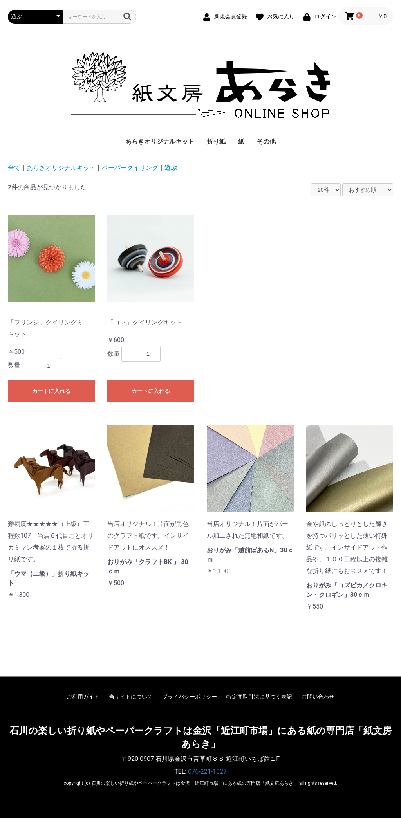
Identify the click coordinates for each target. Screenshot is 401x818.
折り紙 (216, 141)
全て (14, 167)
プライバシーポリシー (189, 697)
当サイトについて (131, 697)
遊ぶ (170, 167)
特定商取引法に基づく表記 (259, 697)
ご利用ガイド (83, 697)
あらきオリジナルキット (159, 141)
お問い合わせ (318, 697)
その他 (266, 141)
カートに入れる (51, 391)
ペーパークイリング (130, 167)
